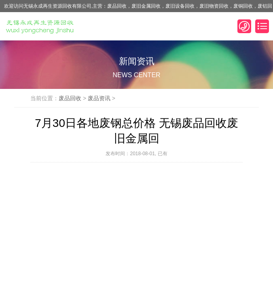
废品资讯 (99, 98)
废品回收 (70, 98)
